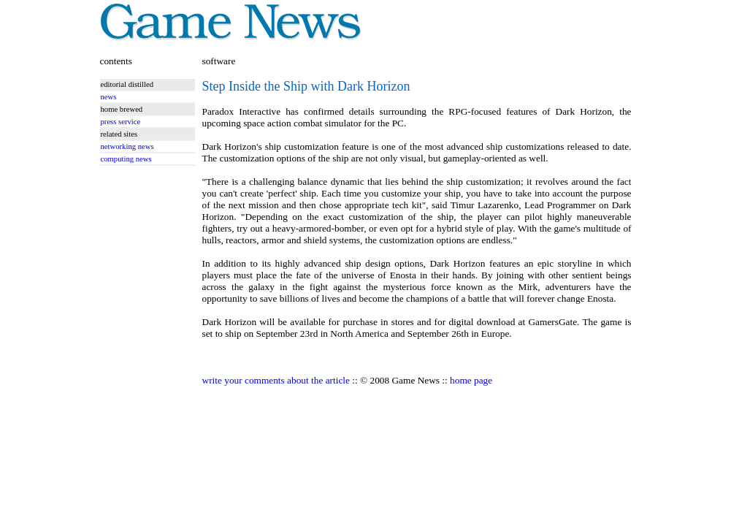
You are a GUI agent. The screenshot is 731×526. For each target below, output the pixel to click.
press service (121, 122)
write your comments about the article (276, 380)
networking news (127, 146)
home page (471, 380)
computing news (126, 159)
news (109, 97)
